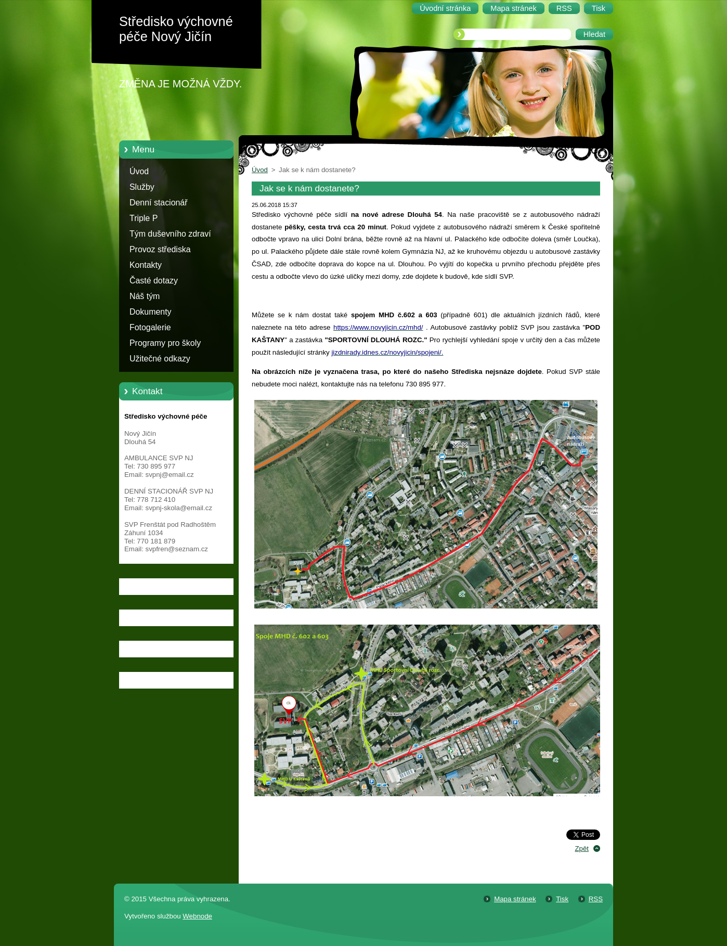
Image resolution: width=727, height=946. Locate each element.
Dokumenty (150, 311)
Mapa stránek (515, 899)
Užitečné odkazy (159, 358)
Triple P (143, 218)
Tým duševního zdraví (170, 233)
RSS (596, 899)
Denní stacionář (158, 202)
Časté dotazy (153, 280)
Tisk (562, 899)
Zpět (582, 848)
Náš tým (144, 296)
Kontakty (145, 265)
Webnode (197, 916)
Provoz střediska (160, 249)
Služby (141, 187)
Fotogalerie (150, 327)
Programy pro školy (165, 343)
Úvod (139, 171)
